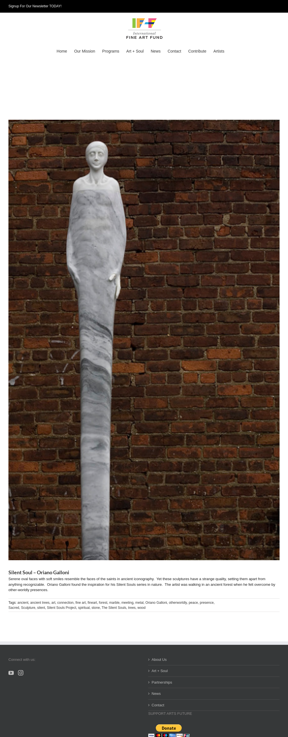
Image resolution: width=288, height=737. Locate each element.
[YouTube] (11, 672)
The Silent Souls (114, 608)
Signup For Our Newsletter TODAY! (35, 6)
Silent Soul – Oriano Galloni (38, 572)
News (156, 693)
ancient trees (40, 603)
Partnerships (162, 682)
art (53, 603)
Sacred (13, 608)
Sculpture (28, 608)
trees (132, 608)
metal (139, 603)
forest (103, 603)
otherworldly (178, 603)
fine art (80, 603)
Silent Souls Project (61, 608)
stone (96, 608)
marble (114, 603)
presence (206, 603)
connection (65, 603)
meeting (128, 603)
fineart (92, 603)
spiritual (84, 608)
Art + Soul (160, 671)
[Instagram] (20, 672)
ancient (22, 603)
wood (142, 608)
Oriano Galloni (156, 603)
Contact (158, 705)
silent (41, 608)
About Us (159, 659)
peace (193, 603)
